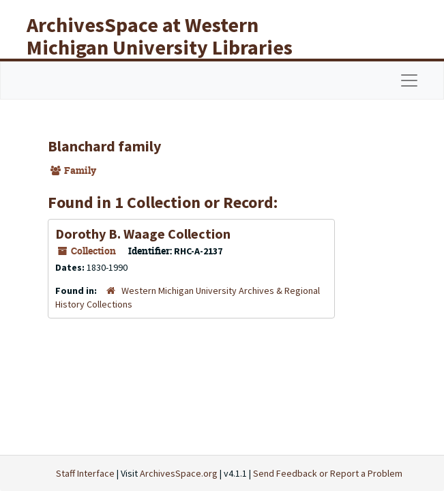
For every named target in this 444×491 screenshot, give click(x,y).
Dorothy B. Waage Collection (143, 233)
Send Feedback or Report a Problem (327, 473)
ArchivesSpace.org (179, 473)
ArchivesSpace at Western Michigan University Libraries (160, 36)
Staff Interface (85, 473)
